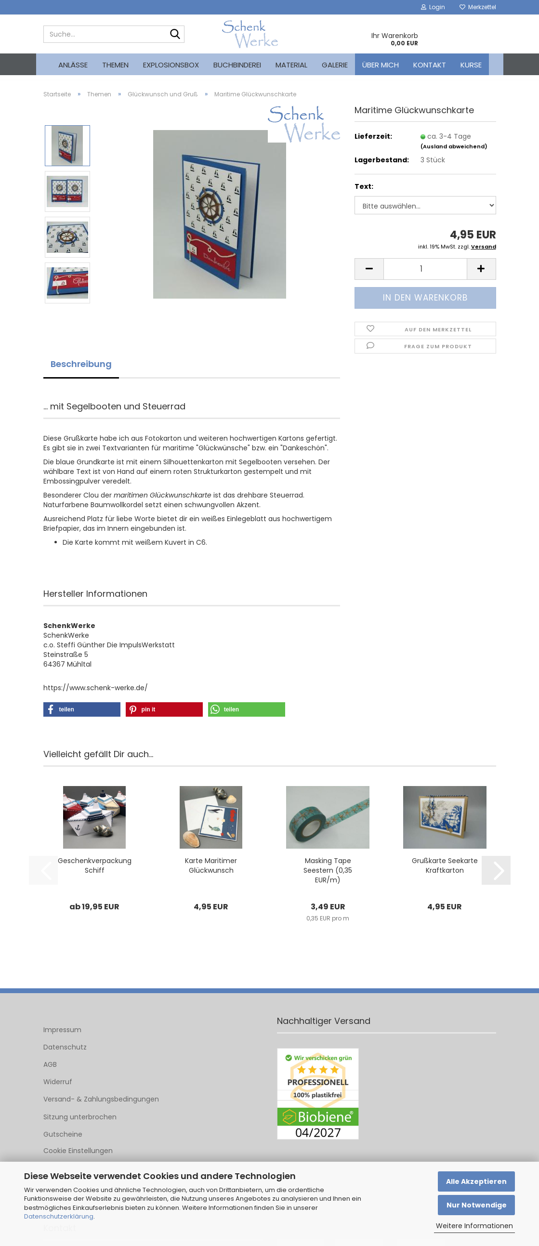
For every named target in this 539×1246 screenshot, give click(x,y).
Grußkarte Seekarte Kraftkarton (445, 872)
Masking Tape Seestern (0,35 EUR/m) (327, 877)
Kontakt (429, 65)
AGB (50, 1071)
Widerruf (57, 1089)
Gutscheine (62, 1141)
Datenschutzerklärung (58, 1216)
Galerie (335, 65)
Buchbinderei (237, 65)
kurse (471, 65)
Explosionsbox (171, 65)
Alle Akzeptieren (476, 1181)
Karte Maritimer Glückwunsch (211, 872)
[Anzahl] (425, 276)
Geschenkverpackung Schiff (94, 872)
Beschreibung (81, 371)
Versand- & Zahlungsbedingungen (101, 1106)
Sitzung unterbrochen (80, 1123)
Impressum (62, 1036)
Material (291, 65)
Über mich (380, 65)
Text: (364, 193)
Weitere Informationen (474, 1226)
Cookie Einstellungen (78, 1158)
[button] (369, 276)
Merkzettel (478, 7)
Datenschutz (65, 1054)
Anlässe (73, 65)
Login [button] (433, 7)
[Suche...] (175, 34)
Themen (115, 65)
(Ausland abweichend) (454, 153)
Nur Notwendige (477, 1205)
